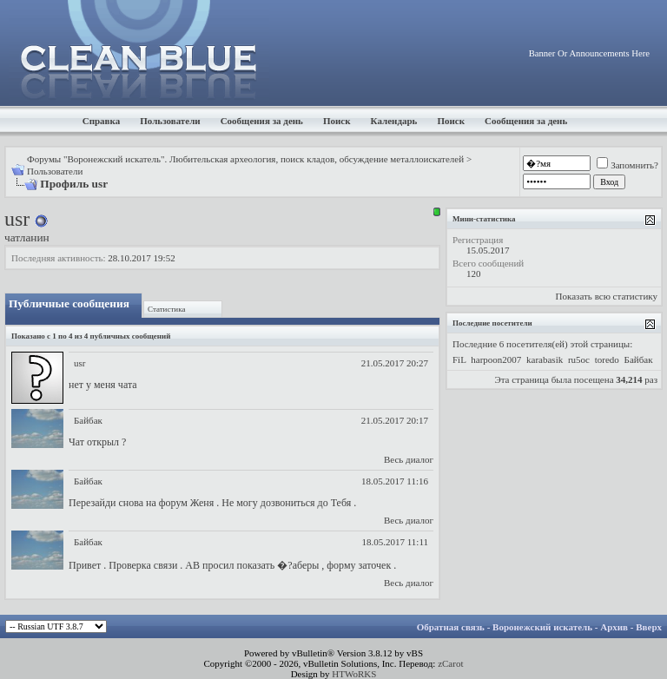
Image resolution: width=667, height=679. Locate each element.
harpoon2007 (496, 359)
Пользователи (170, 120)
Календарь (394, 120)
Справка (102, 120)
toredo (607, 359)
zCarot (450, 663)
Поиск (337, 120)
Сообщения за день (262, 120)
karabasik (544, 359)
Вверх (649, 627)
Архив (614, 627)
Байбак (88, 420)
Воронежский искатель (542, 627)
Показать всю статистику (606, 296)
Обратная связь (451, 627)
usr (79, 363)
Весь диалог (408, 459)
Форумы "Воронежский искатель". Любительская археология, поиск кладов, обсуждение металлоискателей (245, 159)
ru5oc (579, 359)
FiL (459, 359)
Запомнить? (627, 165)
